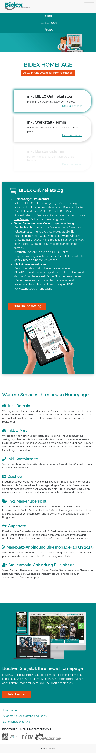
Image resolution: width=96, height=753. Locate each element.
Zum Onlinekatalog (27, 306)
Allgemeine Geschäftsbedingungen (25, 715)
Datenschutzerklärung (16, 721)
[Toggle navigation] (89, 6)
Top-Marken (21, 219)
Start (48, 16)
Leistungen (49, 22)
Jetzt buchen (16, 694)
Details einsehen (72, 105)
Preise (48, 29)
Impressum (10, 710)
